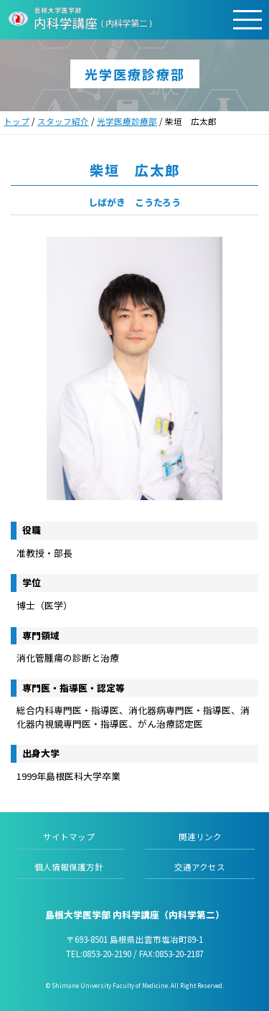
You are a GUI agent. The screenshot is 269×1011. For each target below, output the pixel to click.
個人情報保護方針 (68, 867)
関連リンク (200, 836)
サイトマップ (69, 836)
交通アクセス (199, 867)
